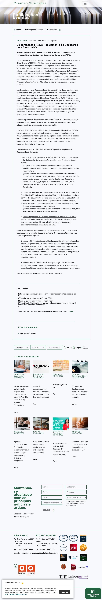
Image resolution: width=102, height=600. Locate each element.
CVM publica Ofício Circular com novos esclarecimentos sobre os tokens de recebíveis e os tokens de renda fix (47, 304)
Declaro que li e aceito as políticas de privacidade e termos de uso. (76, 503)
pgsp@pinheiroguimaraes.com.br (27, 553)
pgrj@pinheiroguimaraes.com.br (49, 553)
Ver (16, 412)
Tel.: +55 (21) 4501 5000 (45, 550)
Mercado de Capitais (47, 41)
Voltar (18, 30)
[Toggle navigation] (85, 3)
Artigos (33, 41)
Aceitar (65, 592)
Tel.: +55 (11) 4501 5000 (23, 550)
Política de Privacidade (16, 594)
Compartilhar (54, 30)
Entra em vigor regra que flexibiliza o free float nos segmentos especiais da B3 (47, 295)
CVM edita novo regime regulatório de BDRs (35, 298)
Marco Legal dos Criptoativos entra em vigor (35, 301)
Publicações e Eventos (34, 30)
